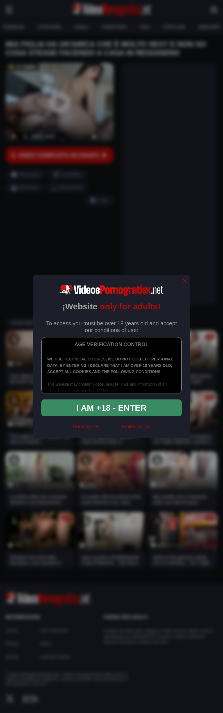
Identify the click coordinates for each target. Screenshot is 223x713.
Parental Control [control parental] (136, 426)
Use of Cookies (86, 426)
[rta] (110, 429)
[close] (185, 281)
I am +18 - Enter (111, 407)
